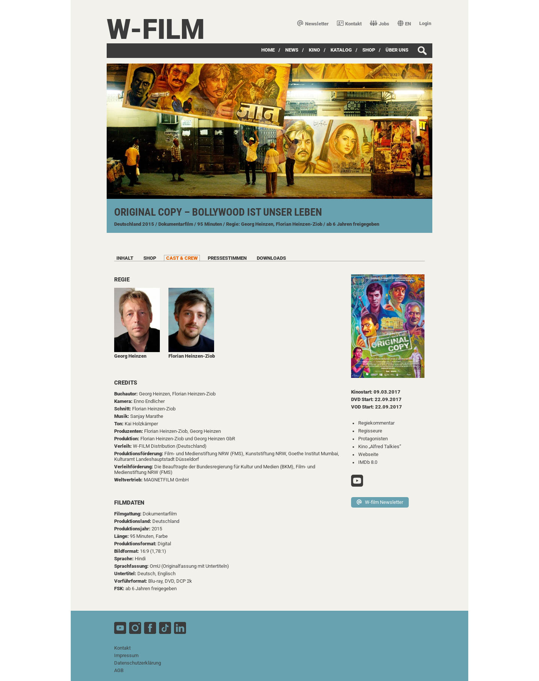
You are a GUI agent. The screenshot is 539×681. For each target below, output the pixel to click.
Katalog (341, 50)
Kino (314, 50)
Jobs (379, 24)
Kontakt (349, 24)
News (291, 50)
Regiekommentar (376, 423)
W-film (156, 29)
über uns (397, 50)
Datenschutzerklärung (137, 663)
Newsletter (313, 24)
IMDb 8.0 (367, 462)
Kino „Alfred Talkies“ (379, 446)
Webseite (368, 454)
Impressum (126, 655)
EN (404, 24)
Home (268, 50)
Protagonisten (373, 438)
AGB (119, 670)
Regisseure (370, 431)
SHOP (368, 50)
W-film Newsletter (380, 502)
